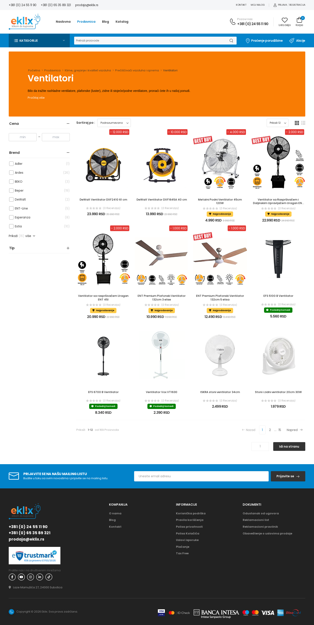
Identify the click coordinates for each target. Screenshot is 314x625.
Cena (14, 123)
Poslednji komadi (278, 310)
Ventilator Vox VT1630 (161, 392)
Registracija (297, 5)
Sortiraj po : (85, 122)
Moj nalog (258, 5)
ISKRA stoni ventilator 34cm (220, 392)
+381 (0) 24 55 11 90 (22, 5)
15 (279, 430)
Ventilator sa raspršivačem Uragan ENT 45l (103, 298)
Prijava (280, 5)
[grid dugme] (297, 123)
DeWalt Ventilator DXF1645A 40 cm (162, 199)
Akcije (297, 40)
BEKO (36, 181)
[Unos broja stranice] (260, 446)
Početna (34, 70)
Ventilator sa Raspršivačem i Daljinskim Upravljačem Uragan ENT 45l (278, 203)
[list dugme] (303, 123)
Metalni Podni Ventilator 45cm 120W (220, 201)
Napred (295, 429)
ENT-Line (36, 208)
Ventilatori (170, 70)
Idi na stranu (289, 446)
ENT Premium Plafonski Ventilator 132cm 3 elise (162, 298)
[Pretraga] (149, 41)
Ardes (36, 172)
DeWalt (36, 199)
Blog (105, 21)
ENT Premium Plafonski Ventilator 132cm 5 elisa (220, 298)
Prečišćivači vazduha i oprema (137, 70)
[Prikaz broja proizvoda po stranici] (277, 123)
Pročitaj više (36, 98)
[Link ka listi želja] (284, 21)
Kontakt (241, 5)
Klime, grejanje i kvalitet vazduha (88, 70)
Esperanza (36, 217)
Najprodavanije (220, 214)
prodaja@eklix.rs (86, 5)
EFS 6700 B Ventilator (103, 392)
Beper (36, 190)
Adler (36, 163)
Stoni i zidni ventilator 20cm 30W (278, 392)
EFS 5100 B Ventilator (278, 296)
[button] (39, 40)
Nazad (248, 429)
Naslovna (63, 21)
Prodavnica (86, 21)
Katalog (122, 21)
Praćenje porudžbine (264, 40)
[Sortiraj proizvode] (114, 123)
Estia (36, 226)
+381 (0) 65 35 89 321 (56, 5)
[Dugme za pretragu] (231, 41)
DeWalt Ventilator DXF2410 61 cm (103, 199)
